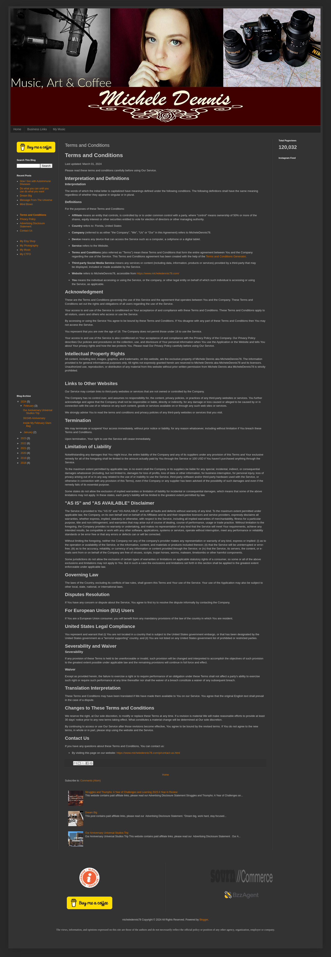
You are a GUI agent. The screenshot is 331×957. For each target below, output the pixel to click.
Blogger (203, 919)
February (29, 405)
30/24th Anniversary (34, 418)
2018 (24, 462)
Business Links (37, 129)
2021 (24, 448)
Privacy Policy (28, 219)
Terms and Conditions (33, 215)
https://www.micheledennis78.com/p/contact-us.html (148, 752)
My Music (59, 129)
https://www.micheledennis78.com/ (158, 273)
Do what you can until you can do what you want (34, 190)
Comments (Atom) (90, 780)
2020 (24, 453)
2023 (24, 438)
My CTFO (25, 254)
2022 (24, 443)
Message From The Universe (36, 200)
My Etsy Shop (27, 241)
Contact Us (26, 230)
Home (17, 129)
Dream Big (91, 812)
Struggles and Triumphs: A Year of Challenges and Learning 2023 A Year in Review (131, 792)
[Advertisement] (34, 325)
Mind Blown (26, 204)
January (28, 432)
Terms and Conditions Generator (226, 256)
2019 (24, 458)
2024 (24, 401)
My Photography (29, 245)
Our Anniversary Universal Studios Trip (106, 832)
